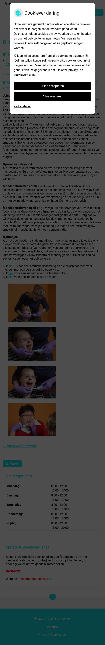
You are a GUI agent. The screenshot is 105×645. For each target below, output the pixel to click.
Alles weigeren (52, 96)
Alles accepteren (52, 86)
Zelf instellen (22, 106)
